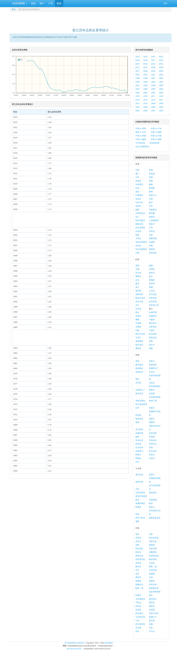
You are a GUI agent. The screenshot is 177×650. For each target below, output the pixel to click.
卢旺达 (138, 602)
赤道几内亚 (154, 613)
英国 (137, 265)
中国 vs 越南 (140, 139)
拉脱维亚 (153, 316)
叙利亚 (152, 217)
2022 (145, 57)
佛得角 (152, 545)
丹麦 (137, 330)
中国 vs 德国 (156, 132)
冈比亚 (138, 606)
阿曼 (137, 235)
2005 (153, 71)
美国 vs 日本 (140, 132)
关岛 (137, 489)
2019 (137, 60)
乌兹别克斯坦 (141, 242)
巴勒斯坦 (153, 209)
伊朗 (151, 245)
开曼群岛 (139, 451)
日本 (137, 177)
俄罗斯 (138, 291)
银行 (42, 3)
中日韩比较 (140, 143)
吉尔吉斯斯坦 (141, 249)
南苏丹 (152, 606)
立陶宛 (138, 327)
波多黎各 (139, 368)
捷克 (137, 283)
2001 (153, 75)
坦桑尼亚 (153, 552)
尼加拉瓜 (139, 372)
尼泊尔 (138, 199)
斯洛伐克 (153, 337)
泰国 (151, 177)
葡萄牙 (138, 276)
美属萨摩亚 (140, 503)
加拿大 (152, 361)
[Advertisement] (90, 19)
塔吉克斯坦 (140, 227)
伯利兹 (138, 415)
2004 (161, 71)
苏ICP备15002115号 (74, 649)
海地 (137, 422)
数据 (59, 3)
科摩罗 (138, 595)
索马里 (152, 620)
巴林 (137, 253)
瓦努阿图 (153, 500)
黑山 (137, 312)
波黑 (151, 341)
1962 (145, 111)
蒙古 (151, 202)
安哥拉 (138, 538)
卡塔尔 (138, 238)
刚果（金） (154, 566)
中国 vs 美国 (140, 128)
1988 (161, 85)
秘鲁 (137, 437)
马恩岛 (152, 330)
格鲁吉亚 (139, 224)
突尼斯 (152, 610)
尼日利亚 (153, 570)
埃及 (151, 534)
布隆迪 (138, 581)
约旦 (151, 206)
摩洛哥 (138, 577)
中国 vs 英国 (140, 136)
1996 (161, 78)
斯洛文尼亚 (140, 298)
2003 (137, 75)
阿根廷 (138, 458)
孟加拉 (138, 206)
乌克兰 (138, 337)
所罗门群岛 (140, 518)
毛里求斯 (153, 548)
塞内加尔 (153, 599)
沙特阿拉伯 (140, 213)
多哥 (137, 574)
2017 (153, 60)
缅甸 (151, 192)
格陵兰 (152, 419)
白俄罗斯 (153, 312)
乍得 (151, 577)
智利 (137, 379)
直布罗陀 (153, 301)
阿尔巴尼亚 (140, 334)
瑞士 (151, 276)
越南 (151, 184)
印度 (151, 199)
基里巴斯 (139, 482)
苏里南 (152, 437)
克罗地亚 (153, 298)
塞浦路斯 (139, 341)
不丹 (151, 227)
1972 (161, 100)
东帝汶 (152, 231)
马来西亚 (139, 184)
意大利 (138, 273)
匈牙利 (152, 283)
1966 (145, 107)
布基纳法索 (154, 556)
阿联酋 (152, 249)
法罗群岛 (153, 327)
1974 (145, 100)
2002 (145, 75)
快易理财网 (19, 3)
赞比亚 (152, 602)
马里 (151, 628)
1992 (161, 82)
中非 (137, 620)
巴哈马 (152, 458)
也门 (137, 217)
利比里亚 (139, 548)
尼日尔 (138, 541)
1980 (161, 93)
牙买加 (138, 383)
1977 (153, 96)
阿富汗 (152, 224)
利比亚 (138, 552)
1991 (137, 85)
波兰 (137, 287)
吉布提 (138, 563)
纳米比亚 (153, 541)
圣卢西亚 (139, 429)
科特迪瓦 (139, 613)
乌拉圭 (152, 383)
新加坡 (152, 174)
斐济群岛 (153, 492)
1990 (145, 85)
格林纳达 (139, 419)
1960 (161, 111)
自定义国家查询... (143, 146)
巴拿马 (152, 455)
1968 (161, 103)
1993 (153, 82)
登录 (165, 3)
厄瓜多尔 (153, 440)
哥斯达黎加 (140, 401)
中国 (137, 170)
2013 (153, 64)
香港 (151, 170)
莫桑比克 (139, 584)
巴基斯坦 (139, 195)
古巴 (137, 462)
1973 (153, 100)
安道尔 (138, 316)
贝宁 (137, 570)
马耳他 (138, 309)
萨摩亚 (138, 507)
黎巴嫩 (152, 213)
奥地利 (152, 280)
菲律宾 (138, 181)
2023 (137, 57)
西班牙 (152, 273)
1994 (145, 82)
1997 (153, 78)
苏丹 (137, 631)
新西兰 (152, 474)
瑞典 (151, 348)
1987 (137, 89)
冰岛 (137, 280)
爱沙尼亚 (139, 345)
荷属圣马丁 (154, 368)
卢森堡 (152, 319)
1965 (153, 107)
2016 (161, 60)
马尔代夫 (139, 202)
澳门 (137, 174)
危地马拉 (153, 444)
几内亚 (152, 563)
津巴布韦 (153, 584)
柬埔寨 (152, 188)
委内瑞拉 (139, 365)
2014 (145, 64)
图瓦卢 (152, 507)
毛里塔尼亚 (140, 559)
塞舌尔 (138, 566)
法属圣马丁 (140, 390)
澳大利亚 (139, 474)
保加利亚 (139, 294)
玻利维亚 (153, 365)
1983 (137, 93)
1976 (161, 96)
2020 (161, 57)
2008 (161, 67)
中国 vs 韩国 (156, 139)
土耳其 (152, 291)
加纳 (137, 545)
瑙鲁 (137, 521)
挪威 (137, 319)
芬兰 (137, 305)
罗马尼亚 (153, 294)
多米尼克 (139, 393)
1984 (161, 89)
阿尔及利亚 (154, 538)
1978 (145, 96)
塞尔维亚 (153, 334)
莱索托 (152, 581)
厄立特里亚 (140, 624)
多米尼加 (153, 433)
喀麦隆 (152, 574)
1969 (153, 103)
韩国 (151, 181)
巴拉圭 (152, 372)
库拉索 (138, 444)
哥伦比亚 (139, 440)
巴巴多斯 (139, 447)
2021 (153, 57)
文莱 (151, 235)
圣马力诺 (139, 301)
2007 (137, 71)
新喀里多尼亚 (155, 518)
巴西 (151, 447)
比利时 (152, 269)
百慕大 (152, 408)
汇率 (50, 3)
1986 (145, 89)
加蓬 (151, 624)
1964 (161, 107)
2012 (161, 64)
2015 (137, 64)
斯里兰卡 (153, 195)
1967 (137, 107)
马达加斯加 (140, 599)
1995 (137, 82)
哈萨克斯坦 (140, 220)
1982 (145, 93)
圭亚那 (152, 393)
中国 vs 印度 (156, 136)
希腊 (151, 287)
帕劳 (151, 503)
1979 (137, 96)
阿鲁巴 (138, 455)
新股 (33, 3)
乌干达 (152, 631)
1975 (137, 100)
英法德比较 (154, 143)
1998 (145, 78)
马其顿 (138, 323)
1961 (153, 111)
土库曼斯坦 (154, 220)
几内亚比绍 (140, 617)
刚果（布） (140, 588)
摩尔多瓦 (153, 323)
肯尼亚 (138, 610)
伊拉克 (138, 245)
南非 (137, 534)
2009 (153, 67)
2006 (145, 71)
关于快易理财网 (70, 643)
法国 (137, 269)
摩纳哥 (138, 348)
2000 (161, 75)
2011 (137, 67)
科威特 (152, 242)
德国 (151, 265)
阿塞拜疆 (153, 238)
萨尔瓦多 (153, 451)
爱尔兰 (152, 345)
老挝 (137, 192)
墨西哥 (152, 422)
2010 (145, 67)
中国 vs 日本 (156, 128)
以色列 (138, 231)
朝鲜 (137, 209)
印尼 (137, 188)
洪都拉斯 (139, 433)
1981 (153, 93)
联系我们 (80, 643)
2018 (145, 60)
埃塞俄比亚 (154, 588)
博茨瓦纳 (139, 556)
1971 (137, 103)
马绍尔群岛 (140, 492)
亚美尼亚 (153, 253)
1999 (137, 78)
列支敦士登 (154, 305)
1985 (153, 89)
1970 (145, 103)
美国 (137, 361)
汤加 (137, 514)
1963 (137, 111)
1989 (153, 85)
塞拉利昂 (153, 559)
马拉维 (138, 628)
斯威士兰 (153, 617)
